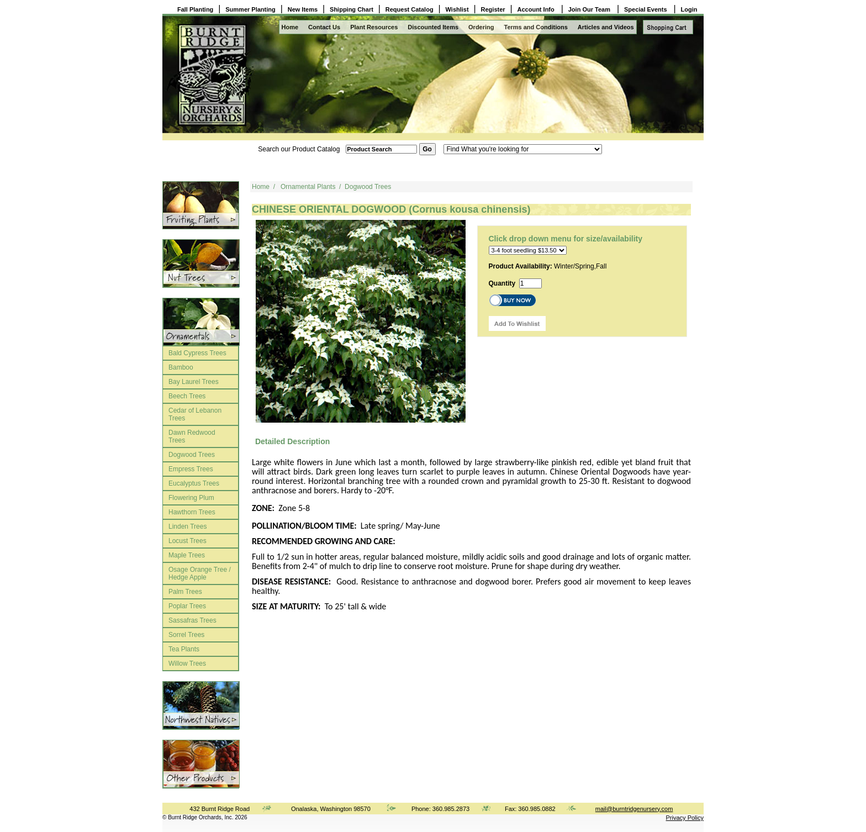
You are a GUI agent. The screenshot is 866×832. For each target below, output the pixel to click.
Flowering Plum (191, 498)
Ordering (481, 27)
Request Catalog (410, 9)
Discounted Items (433, 27)
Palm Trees (185, 592)
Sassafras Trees (192, 620)
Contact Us (324, 27)
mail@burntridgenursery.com (634, 808)
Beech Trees (186, 396)
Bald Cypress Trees (197, 353)
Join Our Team (590, 9)
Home (290, 27)
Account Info (537, 9)
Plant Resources (374, 27)
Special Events (646, 9)
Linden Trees (187, 526)
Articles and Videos (606, 27)
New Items (303, 9)
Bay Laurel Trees (193, 382)
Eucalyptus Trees (193, 483)
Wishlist (457, 9)
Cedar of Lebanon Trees (194, 414)
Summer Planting (250, 9)
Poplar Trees (187, 606)
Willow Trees (187, 663)
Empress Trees (190, 469)
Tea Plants (183, 649)
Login (689, 9)
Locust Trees (187, 541)
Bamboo (180, 367)
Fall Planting (195, 9)
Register (493, 9)
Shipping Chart (351, 9)
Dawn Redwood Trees (191, 436)
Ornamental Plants (308, 187)
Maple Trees (186, 555)
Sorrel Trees (186, 635)
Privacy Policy (685, 817)
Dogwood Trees (191, 455)
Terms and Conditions (536, 27)
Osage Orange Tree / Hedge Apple (199, 573)
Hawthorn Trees (191, 512)
